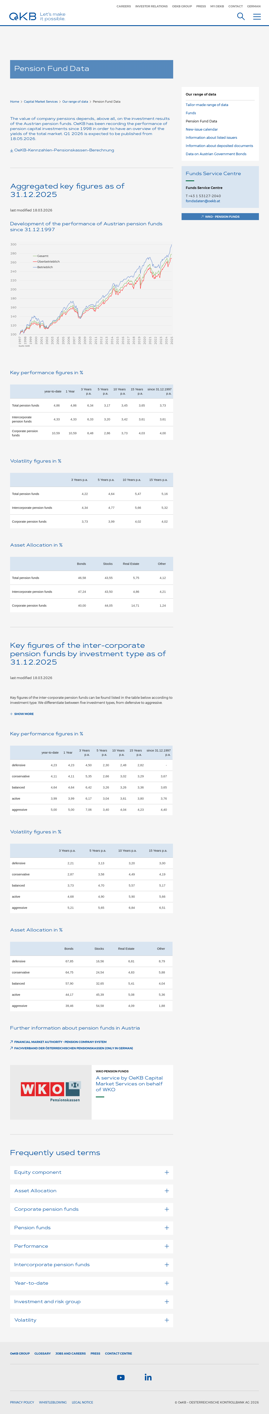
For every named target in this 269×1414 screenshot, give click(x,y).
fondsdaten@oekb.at (203, 201)
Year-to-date (91, 1283)
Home (14, 102)
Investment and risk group (91, 1302)
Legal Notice (82, 1402)
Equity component (91, 1172)
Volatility (91, 1320)
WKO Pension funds (112, 1071)
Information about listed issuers (211, 138)
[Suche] (241, 15)
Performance (91, 1246)
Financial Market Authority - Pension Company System (60, 1042)
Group (20, 1353)
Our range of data (75, 102)
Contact (235, 6)
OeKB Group (182, 6)
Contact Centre (118, 1353)
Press (201, 6)
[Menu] (257, 15)
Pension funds (91, 1228)
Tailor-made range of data (207, 105)
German (254, 6)
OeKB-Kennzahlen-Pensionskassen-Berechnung (64, 150)
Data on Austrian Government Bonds (216, 154)
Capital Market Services (41, 102)
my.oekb (217, 6)
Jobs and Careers (70, 1353)
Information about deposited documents (219, 146)
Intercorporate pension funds (91, 1265)
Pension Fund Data (201, 121)
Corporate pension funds (91, 1209)
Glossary (42, 1353)
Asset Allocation (91, 1191)
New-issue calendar (202, 129)
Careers (124, 6)
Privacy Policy (22, 1402)
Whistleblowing (53, 1402)
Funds (191, 113)
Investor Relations (151, 6)
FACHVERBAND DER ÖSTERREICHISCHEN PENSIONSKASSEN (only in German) (73, 1048)
